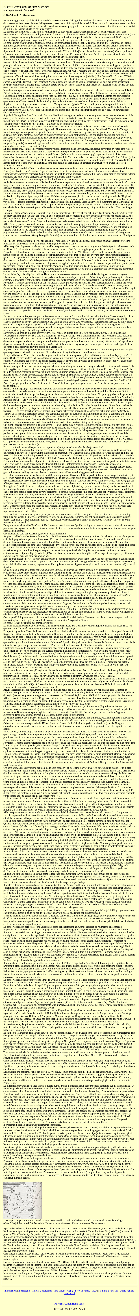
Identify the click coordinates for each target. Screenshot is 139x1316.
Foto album (60, 1290)
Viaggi (70, 1290)
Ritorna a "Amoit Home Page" (69, 1303)
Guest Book (69, 1293)
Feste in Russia (82, 1290)
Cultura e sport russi (42, 1290)
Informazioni (10, 1290)
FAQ (94, 1290)
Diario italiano (127, 1290)
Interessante (24, 1290)
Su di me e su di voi (108, 1290)
